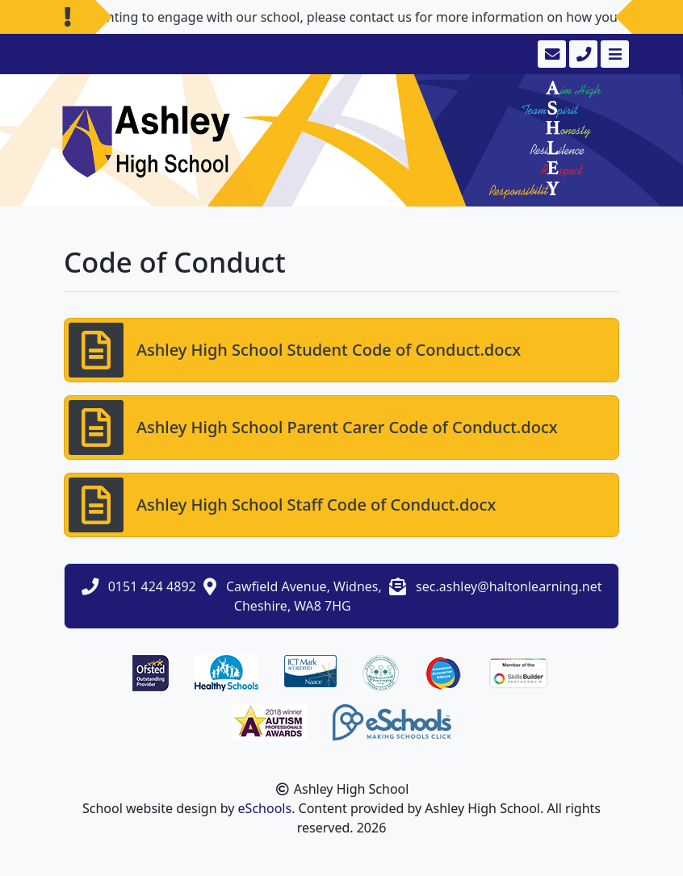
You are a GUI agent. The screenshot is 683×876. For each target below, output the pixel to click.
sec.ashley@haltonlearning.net (508, 586)
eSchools (265, 808)
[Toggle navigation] (613, 54)
